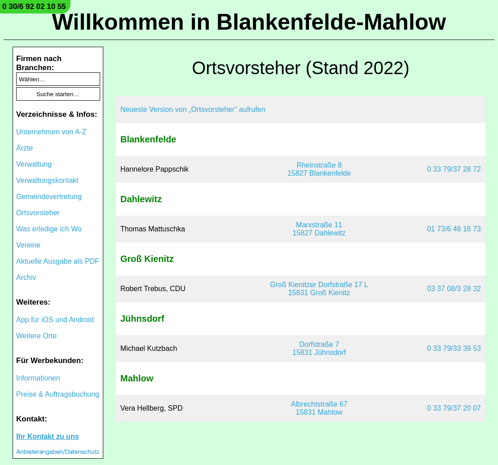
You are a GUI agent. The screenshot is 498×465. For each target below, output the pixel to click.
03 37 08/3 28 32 (454, 288)
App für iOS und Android (55, 319)
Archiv (26, 277)
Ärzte (24, 148)
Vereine (28, 245)
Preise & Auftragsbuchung (57, 394)
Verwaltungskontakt (47, 180)
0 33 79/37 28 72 (454, 169)
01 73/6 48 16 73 (454, 229)
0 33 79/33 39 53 (454, 348)
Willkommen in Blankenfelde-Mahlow (249, 22)
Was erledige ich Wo (49, 229)
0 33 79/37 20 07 (454, 408)
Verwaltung (34, 164)
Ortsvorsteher (38, 213)
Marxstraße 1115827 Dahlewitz (318, 229)
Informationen (38, 378)
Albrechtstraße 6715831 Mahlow (319, 408)
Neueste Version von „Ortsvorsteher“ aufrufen (192, 109)
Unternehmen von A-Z (51, 132)
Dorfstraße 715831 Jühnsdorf (319, 348)
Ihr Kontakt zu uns (47, 436)
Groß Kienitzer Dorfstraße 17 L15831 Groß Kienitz (319, 289)
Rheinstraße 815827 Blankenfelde (319, 169)
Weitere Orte (36, 336)
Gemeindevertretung (49, 196)
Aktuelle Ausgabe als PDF (57, 261)
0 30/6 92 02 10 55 (34, 6)
